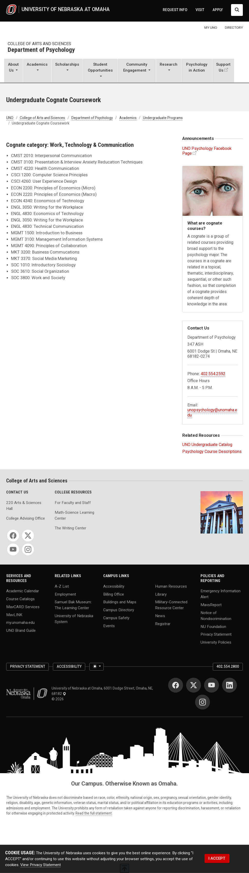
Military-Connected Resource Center (171, 605)
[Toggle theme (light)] (96, 667)
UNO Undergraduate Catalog (207, 444)
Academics (128, 118)
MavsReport (211, 605)
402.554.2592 (213, 373)
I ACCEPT (216, 858)
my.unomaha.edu (20, 622)
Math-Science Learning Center (74, 515)
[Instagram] (28, 549)
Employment (65, 594)
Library (161, 594)
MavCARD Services (23, 606)
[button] (13, 71)
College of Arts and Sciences (39, 43)
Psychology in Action (196, 67)
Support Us (223, 67)
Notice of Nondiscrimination (215, 615)
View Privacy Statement (40, 864)
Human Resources (171, 586)
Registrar (162, 623)
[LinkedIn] (229, 685)
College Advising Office (25, 518)
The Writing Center (70, 528)
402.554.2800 (227, 666)
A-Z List (62, 586)
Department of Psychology (41, 50)
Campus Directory (118, 610)
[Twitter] (28, 535)
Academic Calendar (22, 591)
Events (109, 625)
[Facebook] (13, 535)
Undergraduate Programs (163, 118)
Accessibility (113, 586)
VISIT (200, 10)
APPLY (218, 10)
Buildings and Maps (119, 602)
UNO (9, 118)
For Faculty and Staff (73, 502)
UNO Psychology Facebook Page (207, 151)
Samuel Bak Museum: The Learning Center (73, 605)
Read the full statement (93, 813)
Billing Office (113, 594)
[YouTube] (13, 549)
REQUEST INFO (175, 10)
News (160, 616)
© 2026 (58, 699)
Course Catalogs (20, 599)
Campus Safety (116, 617)
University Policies (215, 642)
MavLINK (14, 614)
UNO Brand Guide (21, 630)
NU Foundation (213, 626)
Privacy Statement (216, 634)
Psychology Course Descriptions (212, 451)
